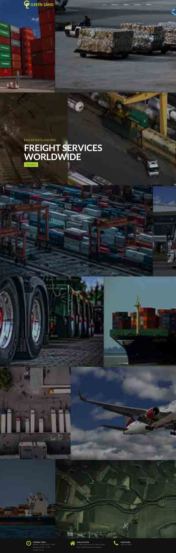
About (126, 4)
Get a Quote (31, 277)
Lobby (104, 4)
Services (115, 4)
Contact (137, 4)
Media (149, 4)
